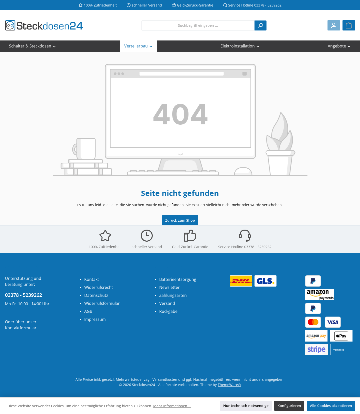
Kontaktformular (20, 328)
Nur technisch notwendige (245, 405)
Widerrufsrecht (98, 287)
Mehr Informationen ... (172, 406)
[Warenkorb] (348, 25)
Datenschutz (96, 295)
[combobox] (198, 25)
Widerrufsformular (102, 303)
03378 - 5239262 (23, 295)
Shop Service (168, 266)
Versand (167, 303)
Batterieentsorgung (177, 279)
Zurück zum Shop (180, 220)
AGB (88, 311)
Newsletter (169, 287)
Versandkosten (164, 379)
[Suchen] (260, 25)
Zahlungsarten (173, 295)
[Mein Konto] (334, 25)
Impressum (95, 319)
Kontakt (91, 279)
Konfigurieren (289, 405)
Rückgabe (168, 311)
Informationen (95, 266)
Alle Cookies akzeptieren (331, 405)
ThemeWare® (229, 384)
